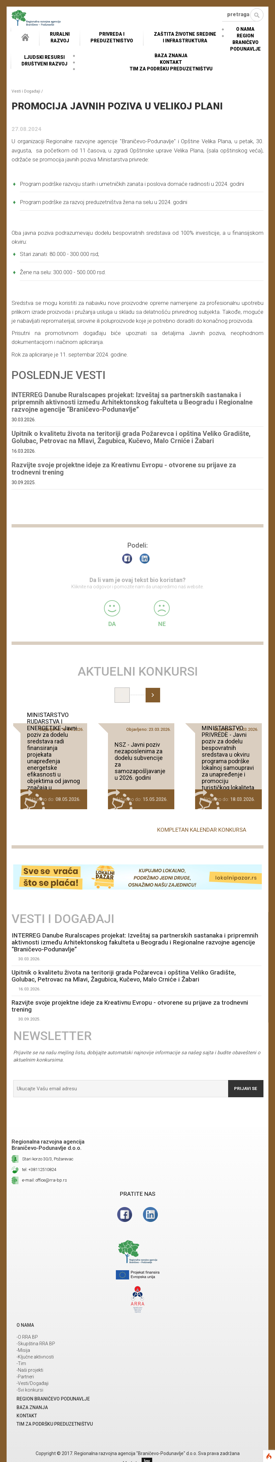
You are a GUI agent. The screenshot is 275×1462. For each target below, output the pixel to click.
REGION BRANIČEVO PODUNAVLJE (245, 42)
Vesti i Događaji (26, 91)
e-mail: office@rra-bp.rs (44, 1180)
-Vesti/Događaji (33, 1384)
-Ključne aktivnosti (35, 1357)
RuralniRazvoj (60, 37)
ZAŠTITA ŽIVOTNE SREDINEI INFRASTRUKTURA (185, 37)
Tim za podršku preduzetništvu (171, 68)
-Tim (21, 1364)
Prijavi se (245, 1089)
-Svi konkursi (30, 1390)
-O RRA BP (27, 1337)
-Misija (23, 1351)
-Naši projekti (30, 1370)
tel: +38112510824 (39, 1170)
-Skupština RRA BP (36, 1344)
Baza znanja (171, 55)
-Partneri (25, 1377)
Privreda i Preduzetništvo (111, 37)
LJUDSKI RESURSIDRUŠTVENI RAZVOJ (44, 60)
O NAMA (245, 29)
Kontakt (171, 62)
